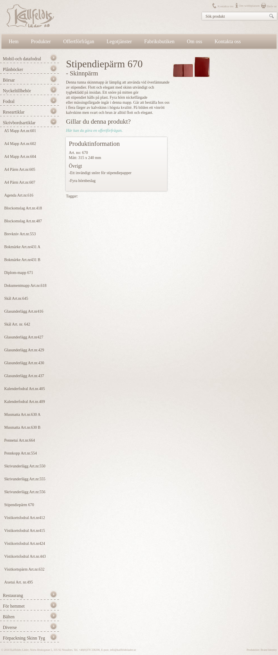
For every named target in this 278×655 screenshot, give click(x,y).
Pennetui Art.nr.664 (19, 440)
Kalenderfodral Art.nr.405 (24, 389)
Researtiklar (13, 112)
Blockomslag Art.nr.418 (23, 208)
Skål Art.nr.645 (16, 298)
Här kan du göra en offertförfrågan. (94, 130)
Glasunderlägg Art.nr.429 (24, 350)
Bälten (9, 616)
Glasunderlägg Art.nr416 (23, 311)
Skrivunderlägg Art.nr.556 (24, 492)
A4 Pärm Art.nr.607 (19, 182)
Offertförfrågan (78, 41)
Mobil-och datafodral (22, 58)
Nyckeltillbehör (17, 90)
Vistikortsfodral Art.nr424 (24, 543)
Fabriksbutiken (159, 41)
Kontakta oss (225, 6)
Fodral (9, 101)
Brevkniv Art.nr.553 (20, 234)
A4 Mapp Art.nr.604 (20, 156)
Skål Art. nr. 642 (17, 324)
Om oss (194, 41)
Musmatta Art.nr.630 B (22, 427)
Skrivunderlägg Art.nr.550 (24, 466)
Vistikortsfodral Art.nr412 (24, 518)
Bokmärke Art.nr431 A (22, 247)
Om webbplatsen (249, 5)
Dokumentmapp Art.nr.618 (25, 285)
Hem (14, 41)
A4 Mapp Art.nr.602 (20, 144)
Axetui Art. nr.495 (18, 582)
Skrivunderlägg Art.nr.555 (24, 479)
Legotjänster (119, 41)
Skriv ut (272, 6)
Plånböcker (13, 69)
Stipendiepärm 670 (19, 505)
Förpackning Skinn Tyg (24, 638)
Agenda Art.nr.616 (18, 195)
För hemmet (14, 606)
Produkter (41, 41)
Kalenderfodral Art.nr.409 (24, 402)
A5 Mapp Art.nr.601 (20, 131)
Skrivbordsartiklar (19, 122)
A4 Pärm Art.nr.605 (19, 169)
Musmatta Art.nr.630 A (22, 414)
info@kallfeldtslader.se (123, 649)
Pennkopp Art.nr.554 (20, 453)
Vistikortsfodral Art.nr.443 (25, 556)
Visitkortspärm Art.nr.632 (24, 569)
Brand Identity (269, 649)
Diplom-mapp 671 (18, 273)
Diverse (10, 627)
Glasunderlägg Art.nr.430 (24, 363)
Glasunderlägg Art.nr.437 (24, 376)
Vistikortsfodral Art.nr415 (24, 531)
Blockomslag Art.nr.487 (23, 221)
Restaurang (13, 595)
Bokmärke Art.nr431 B (22, 260)
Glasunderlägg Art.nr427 (23, 337)
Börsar (9, 80)
